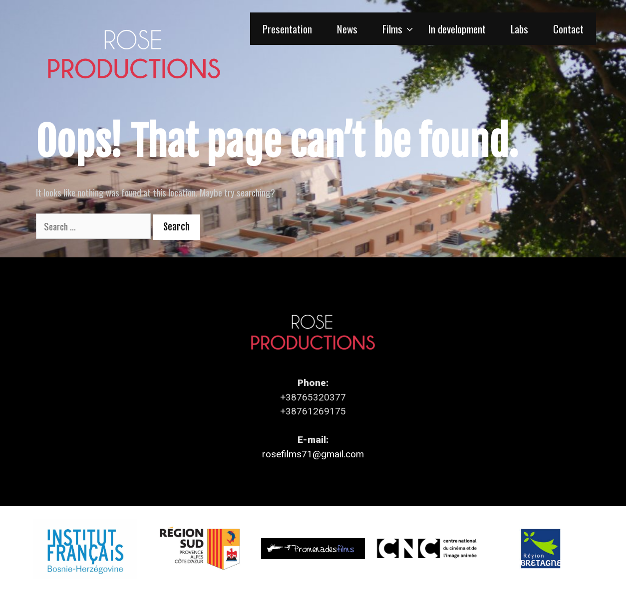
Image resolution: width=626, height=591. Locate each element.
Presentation (287, 28)
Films (399, 28)
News (347, 28)
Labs (519, 28)
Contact (568, 28)
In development (457, 28)
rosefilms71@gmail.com (313, 454)
